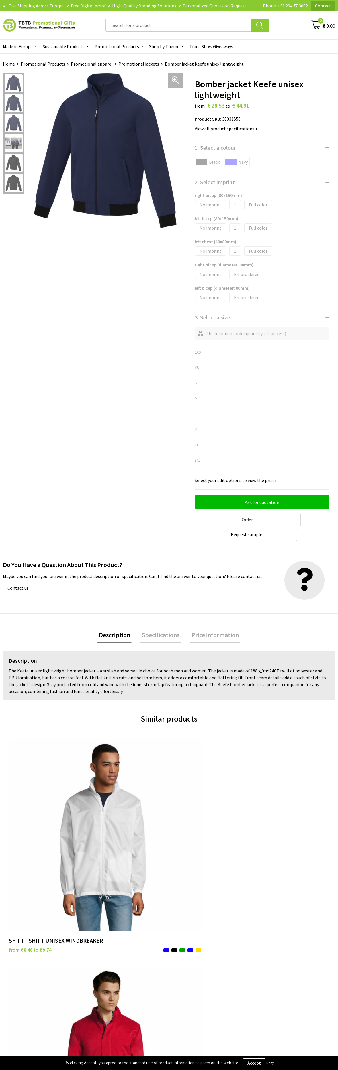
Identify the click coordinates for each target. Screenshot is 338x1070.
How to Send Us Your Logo (119, 955)
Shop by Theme (164, 46)
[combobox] (178, 25)
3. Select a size (212, 317)
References (269, 929)
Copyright (186, 946)
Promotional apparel (92, 64)
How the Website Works (117, 929)
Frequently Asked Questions (121, 912)
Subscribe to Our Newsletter (204, 955)
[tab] (117, 619)
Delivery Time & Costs (115, 920)
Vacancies (267, 920)
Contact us (18, 572)
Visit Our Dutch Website (281, 938)
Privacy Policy (189, 920)
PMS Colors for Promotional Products (131, 946)
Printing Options (110, 938)
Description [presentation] (117, 619)
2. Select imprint (215, 182)
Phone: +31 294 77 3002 (285, 6)
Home (9, 64)
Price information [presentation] (211, 619)
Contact (323, 6)
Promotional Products (117, 46)
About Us (267, 912)
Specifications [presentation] (160, 619)
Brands (183, 912)
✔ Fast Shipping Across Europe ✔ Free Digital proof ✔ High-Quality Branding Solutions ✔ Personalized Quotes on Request (125, 6)
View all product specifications (226, 128)
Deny (270, 1063)
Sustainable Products (64, 46)
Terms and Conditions (197, 938)
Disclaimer (186, 929)
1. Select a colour (215, 147)
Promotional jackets (138, 64)
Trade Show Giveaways (211, 46)
